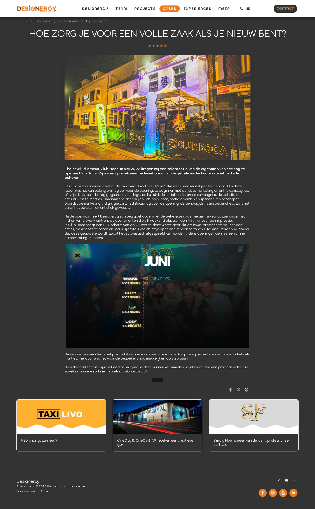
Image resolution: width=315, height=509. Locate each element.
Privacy (46, 491)
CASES (34, 21)
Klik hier (194, 220)
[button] (241, 8)
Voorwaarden (25, 491)
